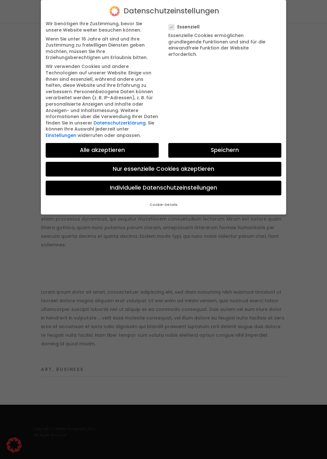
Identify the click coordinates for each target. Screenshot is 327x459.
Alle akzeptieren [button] (102, 150)
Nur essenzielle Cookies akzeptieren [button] (163, 169)
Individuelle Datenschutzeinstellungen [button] (163, 188)
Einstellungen (61, 135)
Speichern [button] (225, 150)
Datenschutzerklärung (120, 123)
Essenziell (186, 27)
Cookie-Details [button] (164, 204)
